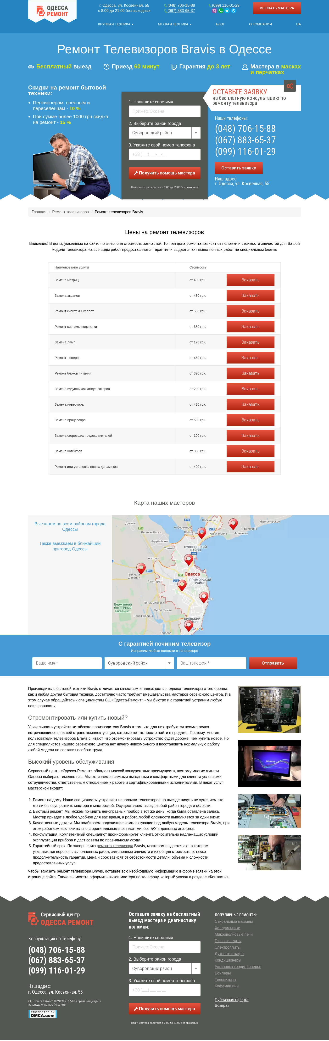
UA (298, 24)
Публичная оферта (232, 1001)
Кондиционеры (228, 961)
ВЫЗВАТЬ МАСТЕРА (277, 8)
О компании (260, 24)
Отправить (273, 664)
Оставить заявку (238, 169)
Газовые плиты (228, 942)
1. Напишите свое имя (151, 103)
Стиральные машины (234, 923)
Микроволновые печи (234, 936)
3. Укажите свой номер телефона (162, 146)
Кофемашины (227, 987)
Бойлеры (223, 974)
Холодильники (227, 929)
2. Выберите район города (155, 124)
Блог (220, 24)
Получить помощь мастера (164, 174)
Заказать (250, 281)
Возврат (222, 1007)
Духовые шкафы (229, 955)
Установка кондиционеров (238, 968)
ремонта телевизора (115, 847)
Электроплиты (227, 948)
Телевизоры (225, 981)
